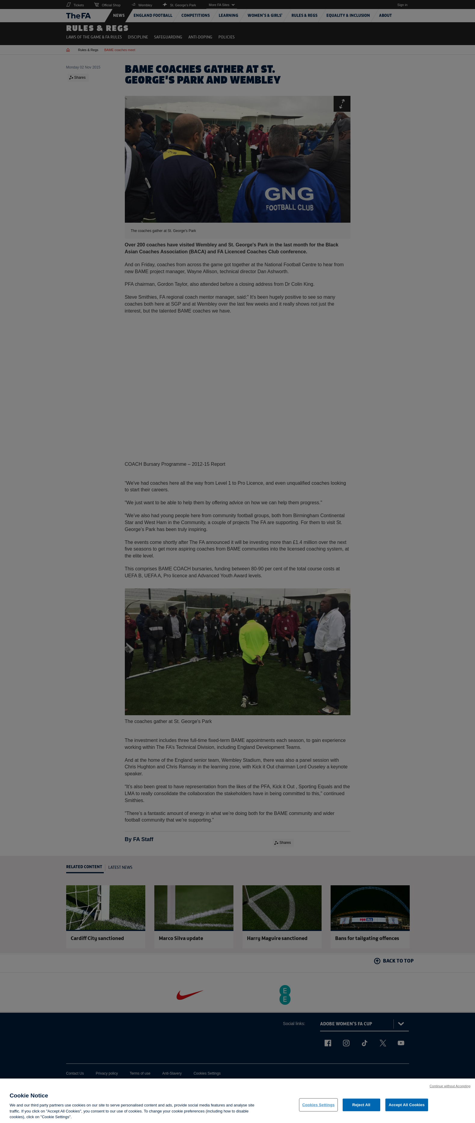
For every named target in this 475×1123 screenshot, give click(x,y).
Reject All (361, 1105)
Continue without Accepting (450, 1086)
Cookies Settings (318, 1105)
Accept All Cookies (407, 1105)
